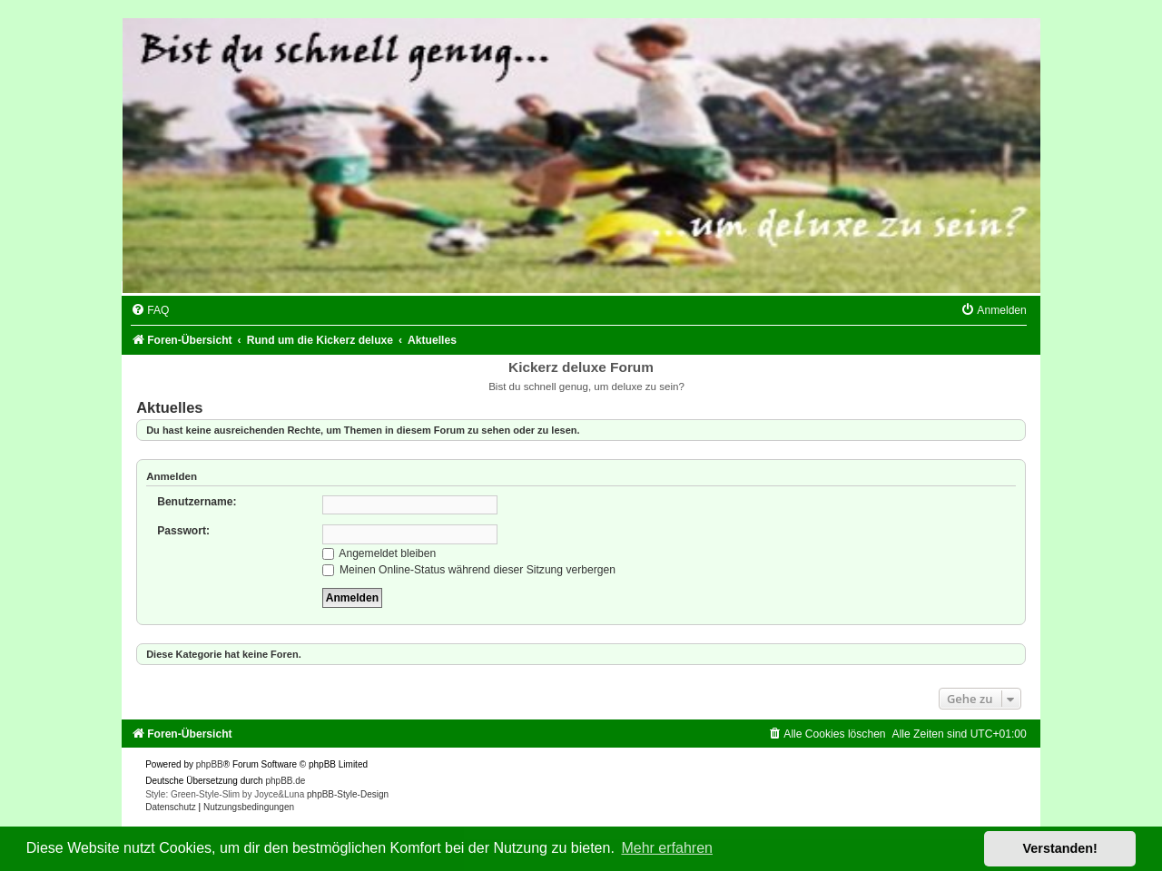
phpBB (209, 764)
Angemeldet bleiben (379, 553)
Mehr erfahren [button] (667, 848)
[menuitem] (150, 310)
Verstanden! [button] (1060, 848)
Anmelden (171, 476)
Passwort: (183, 530)
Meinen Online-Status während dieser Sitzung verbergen (468, 569)
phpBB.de (285, 781)
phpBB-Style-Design (348, 794)
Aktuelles (169, 407)
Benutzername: (196, 501)
